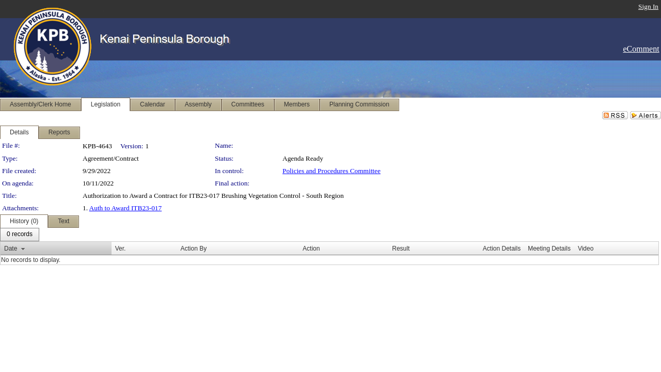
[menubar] (19, 234)
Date (10, 248)
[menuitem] (20, 234)
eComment (641, 48)
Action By (193, 248)
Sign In (648, 6)
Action (311, 248)
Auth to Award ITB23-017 (125, 208)
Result (401, 248)
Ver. (120, 248)
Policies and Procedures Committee (331, 171)
